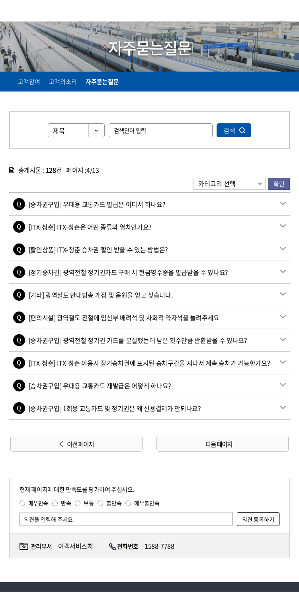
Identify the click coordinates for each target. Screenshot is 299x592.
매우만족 (38, 503)
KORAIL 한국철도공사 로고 (40, 11)
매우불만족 (146, 503)
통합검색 (268, 12)
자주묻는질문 (102, 81)
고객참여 (29, 81)
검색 (229, 130)
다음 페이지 (218, 444)
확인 (279, 183)
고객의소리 (63, 81)
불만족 (113, 503)
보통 (89, 503)
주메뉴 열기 (285, 12)
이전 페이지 (80, 444)
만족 (66, 503)
